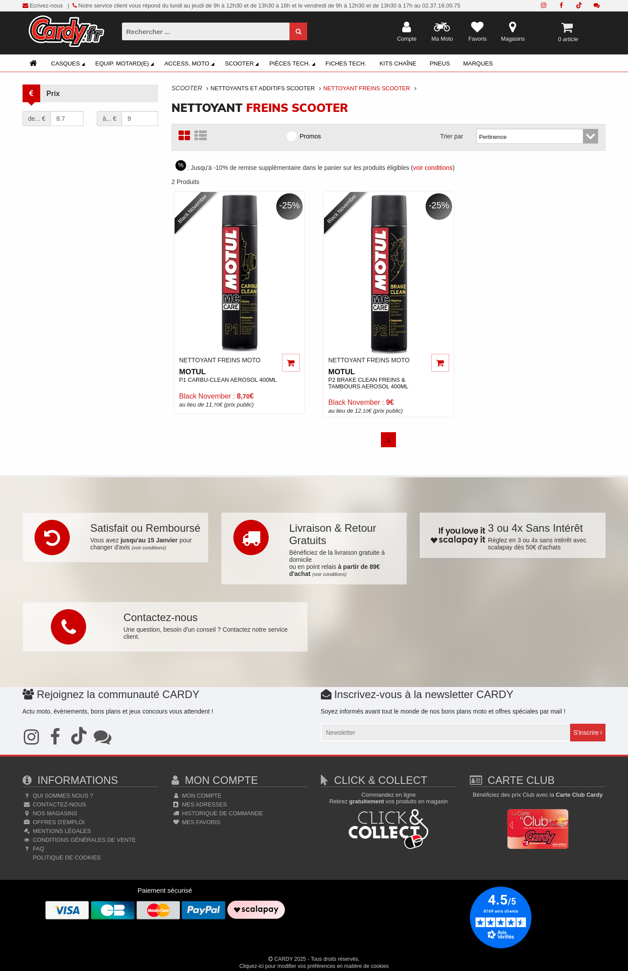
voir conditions (433, 167)
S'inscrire (587, 732)
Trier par (451, 136)
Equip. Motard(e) (125, 64)
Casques (69, 64)
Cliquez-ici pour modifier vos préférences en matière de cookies (313, 966)
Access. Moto (190, 64)
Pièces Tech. (293, 64)
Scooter (243, 64)
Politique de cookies (66, 857)
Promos (307, 135)
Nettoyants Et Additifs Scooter (262, 88)
